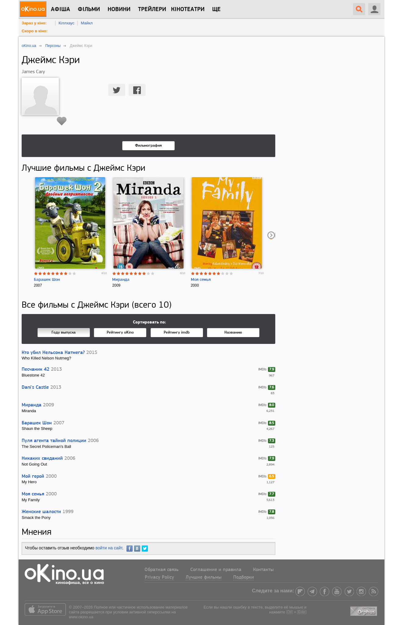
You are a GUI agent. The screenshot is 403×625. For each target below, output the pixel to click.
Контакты (263, 569)
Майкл (87, 23)
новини (119, 9)
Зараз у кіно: (34, 23)
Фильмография (148, 146)
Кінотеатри (188, 9)
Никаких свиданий (42, 458)
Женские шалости (41, 511)
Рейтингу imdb (177, 332)
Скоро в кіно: (35, 31)
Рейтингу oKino (120, 332)
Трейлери (152, 9)
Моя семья (201, 279)
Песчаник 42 (35, 369)
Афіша (60, 9)
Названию (233, 332)
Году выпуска (64, 332)
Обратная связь (161, 569)
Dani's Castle (35, 387)
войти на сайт (108, 547)
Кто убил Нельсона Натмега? (53, 352)
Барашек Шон (47, 279)
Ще (216, 9)
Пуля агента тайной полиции (54, 440)
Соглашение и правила (215, 569)
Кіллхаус (66, 23)
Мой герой (33, 476)
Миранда (121, 279)
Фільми (89, 9)
